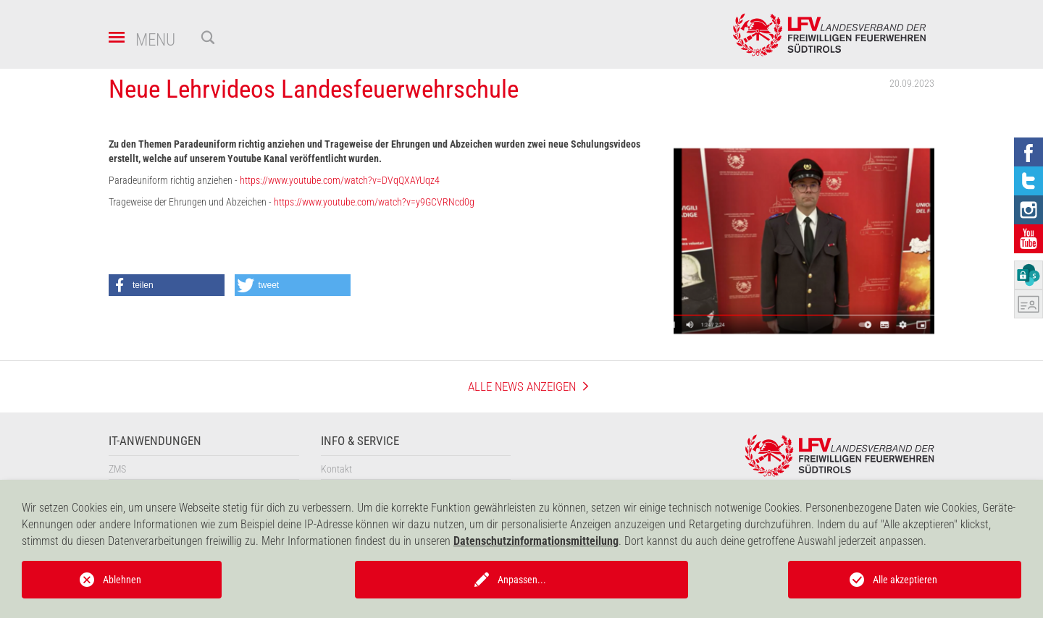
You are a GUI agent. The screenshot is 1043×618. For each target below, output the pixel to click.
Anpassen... (522, 579)
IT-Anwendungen (155, 441)
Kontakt (336, 469)
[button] (167, 285)
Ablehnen (122, 579)
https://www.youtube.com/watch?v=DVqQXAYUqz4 (340, 180)
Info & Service (360, 441)
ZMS (117, 469)
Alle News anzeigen (522, 386)
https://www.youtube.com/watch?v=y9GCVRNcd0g (374, 202)
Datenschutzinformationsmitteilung (536, 541)
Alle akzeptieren (905, 579)
